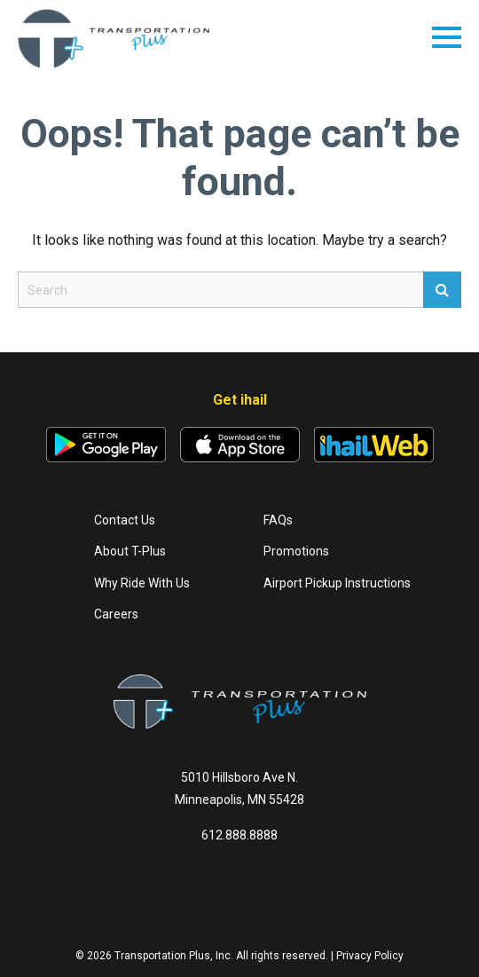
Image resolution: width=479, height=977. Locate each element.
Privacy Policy (370, 955)
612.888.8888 (239, 835)
